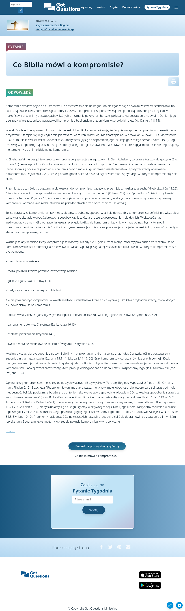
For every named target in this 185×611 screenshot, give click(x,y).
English (10, 431)
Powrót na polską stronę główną (97, 446)
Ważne (101, 7)
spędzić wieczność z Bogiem (52, 25)
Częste (114, 7)
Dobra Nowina (131, 7)
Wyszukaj (86, 7)
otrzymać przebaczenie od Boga (55, 29)
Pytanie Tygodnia (157, 7)
